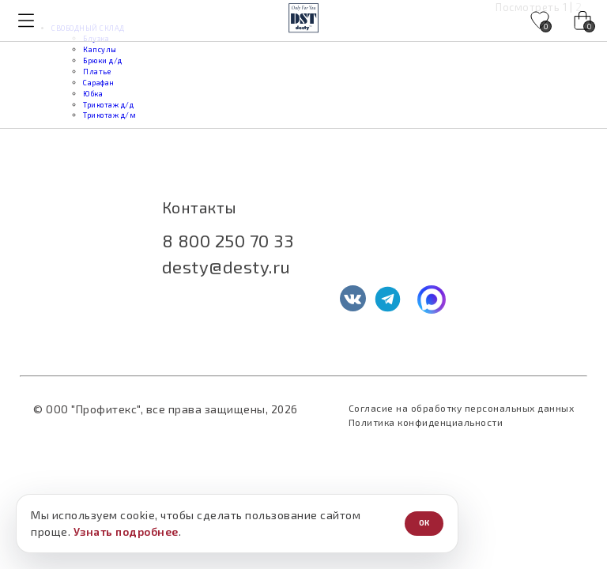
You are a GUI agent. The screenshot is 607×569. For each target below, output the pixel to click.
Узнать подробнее (126, 531)
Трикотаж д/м (109, 115)
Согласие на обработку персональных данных (462, 407)
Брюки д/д (103, 60)
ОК (424, 522)
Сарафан (99, 82)
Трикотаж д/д (108, 104)
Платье (97, 71)
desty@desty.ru (226, 266)
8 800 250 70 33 (228, 240)
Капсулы (100, 49)
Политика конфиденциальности (426, 422)
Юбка (93, 93)
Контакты (199, 207)
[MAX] (431, 299)
